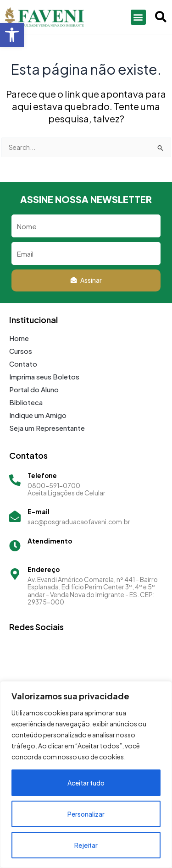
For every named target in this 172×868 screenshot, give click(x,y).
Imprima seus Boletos (44, 376)
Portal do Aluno (34, 389)
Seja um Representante (47, 427)
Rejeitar (86, 845)
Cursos (20, 350)
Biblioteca (26, 402)
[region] (86, 774)
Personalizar (86, 814)
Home (19, 338)
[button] (12, 35)
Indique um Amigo (38, 415)
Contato (23, 363)
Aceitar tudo (86, 783)
